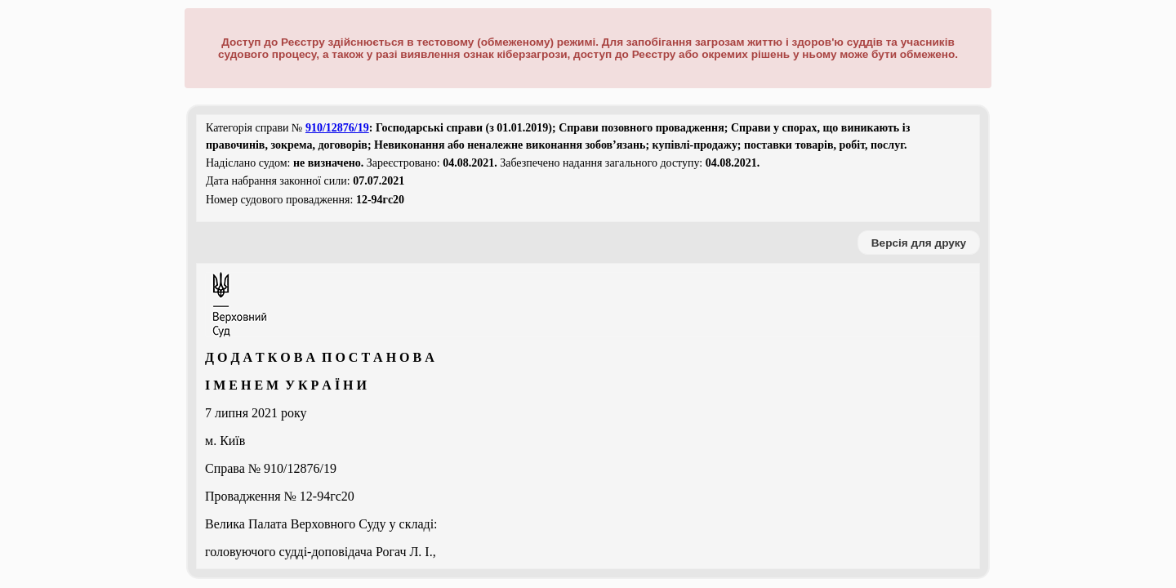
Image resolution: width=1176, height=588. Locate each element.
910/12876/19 (337, 128)
